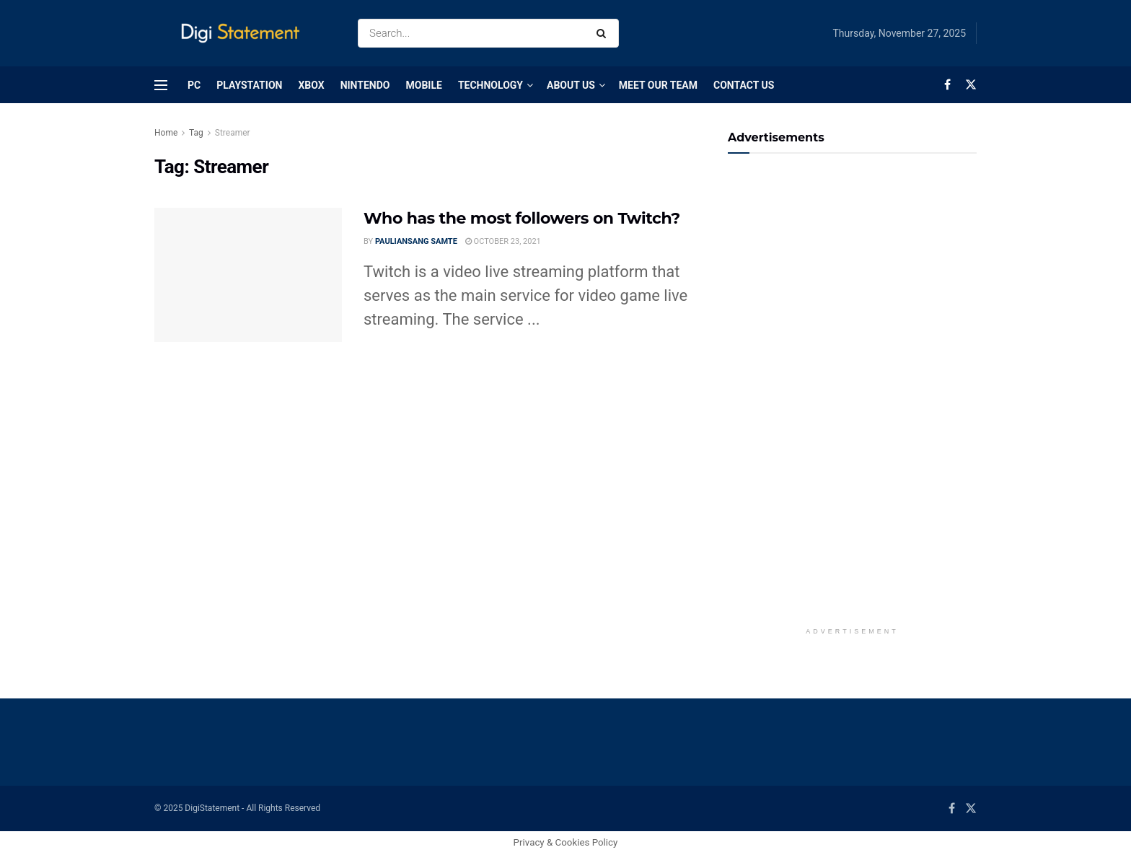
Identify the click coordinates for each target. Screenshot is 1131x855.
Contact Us (743, 85)
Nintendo (365, 85)
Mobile (423, 85)
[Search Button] (604, 33)
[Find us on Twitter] (971, 84)
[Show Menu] (160, 85)
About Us (571, 85)
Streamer (232, 133)
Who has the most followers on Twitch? (522, 218)
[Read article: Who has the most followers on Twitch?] (248, 275)
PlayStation (249, 85)
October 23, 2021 (503, 241)
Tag (196, 133)
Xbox (311, 85)
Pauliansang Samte (416, 241)
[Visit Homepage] (243, 33)
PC (194, 85)
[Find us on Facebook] (947, 84)
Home (165, 133)
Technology (490, 85)
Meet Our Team (658, 85)
